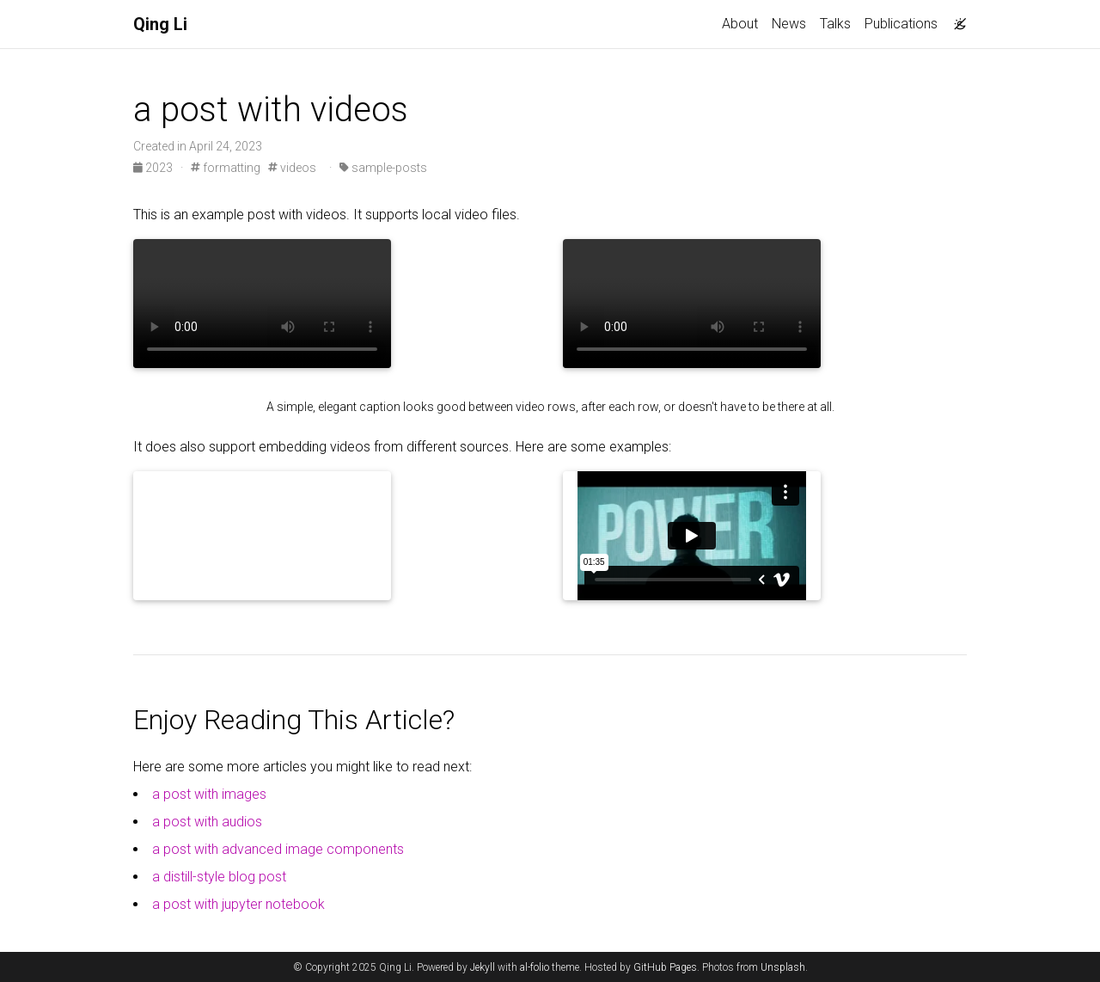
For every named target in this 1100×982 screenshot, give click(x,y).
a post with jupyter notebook (238, 904)
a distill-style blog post (219, 876)
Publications (901, 23)
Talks (835, 23)
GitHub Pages (665, 967)
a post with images (209, 794)
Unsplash (783, 967)
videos (292, 168)
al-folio (534, 967)
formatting (225, 168)
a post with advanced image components (278, 849)
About (740, 23)
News (789, 23)
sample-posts (383, 168)
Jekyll (482, 967)
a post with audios (207, 821)
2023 (154, 168)
